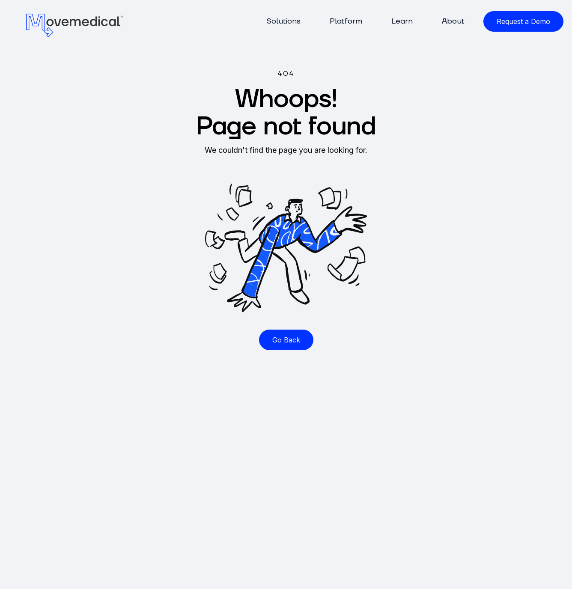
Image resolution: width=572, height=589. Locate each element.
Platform (346, 21)
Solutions (283, 21)
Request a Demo (523, 21)
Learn (402, 21)
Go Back (286, 340)
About (453, 21)
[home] (75, 25)
